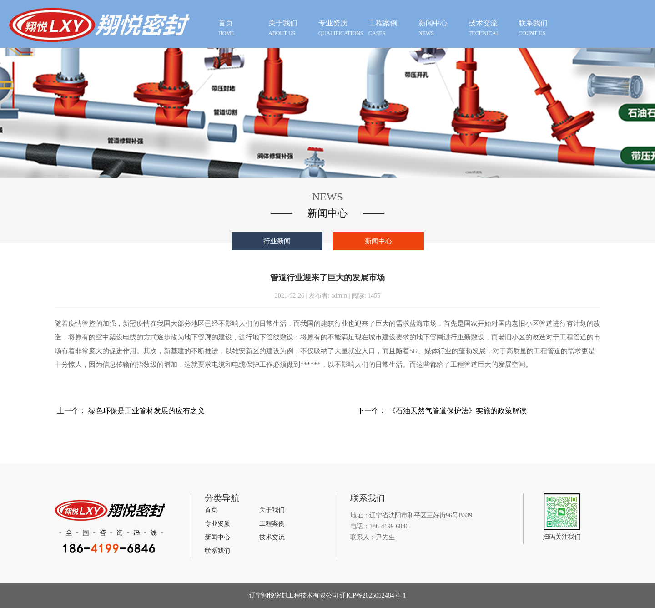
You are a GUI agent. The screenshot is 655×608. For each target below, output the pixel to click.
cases (391, 27)
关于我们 (272, 510)
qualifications (341, 27)
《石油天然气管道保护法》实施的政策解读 (457, 411)
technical (491, 27)
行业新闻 (277, 241)
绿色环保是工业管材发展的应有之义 (146, 411)
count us (541, 27)
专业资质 (217, 523)
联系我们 (217, 550)
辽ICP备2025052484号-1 (372, 595)
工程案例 (272, 523)
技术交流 (272, 537)
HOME (241, 27)
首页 (211, 510)
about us (291, 27)
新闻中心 (378, 241)
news (441, 27)
